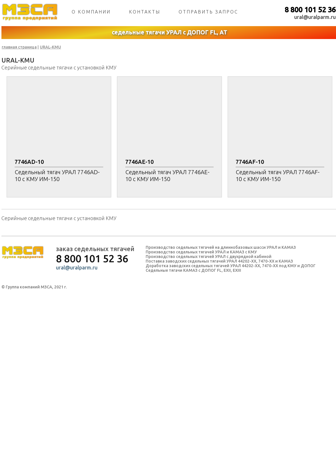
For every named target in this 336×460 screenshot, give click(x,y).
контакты (144, 11)
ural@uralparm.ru (315, 17)
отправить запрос (208, 11)
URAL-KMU (50, 47)
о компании (91, 11)
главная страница (19, 47)
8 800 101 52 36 (310, 10)
